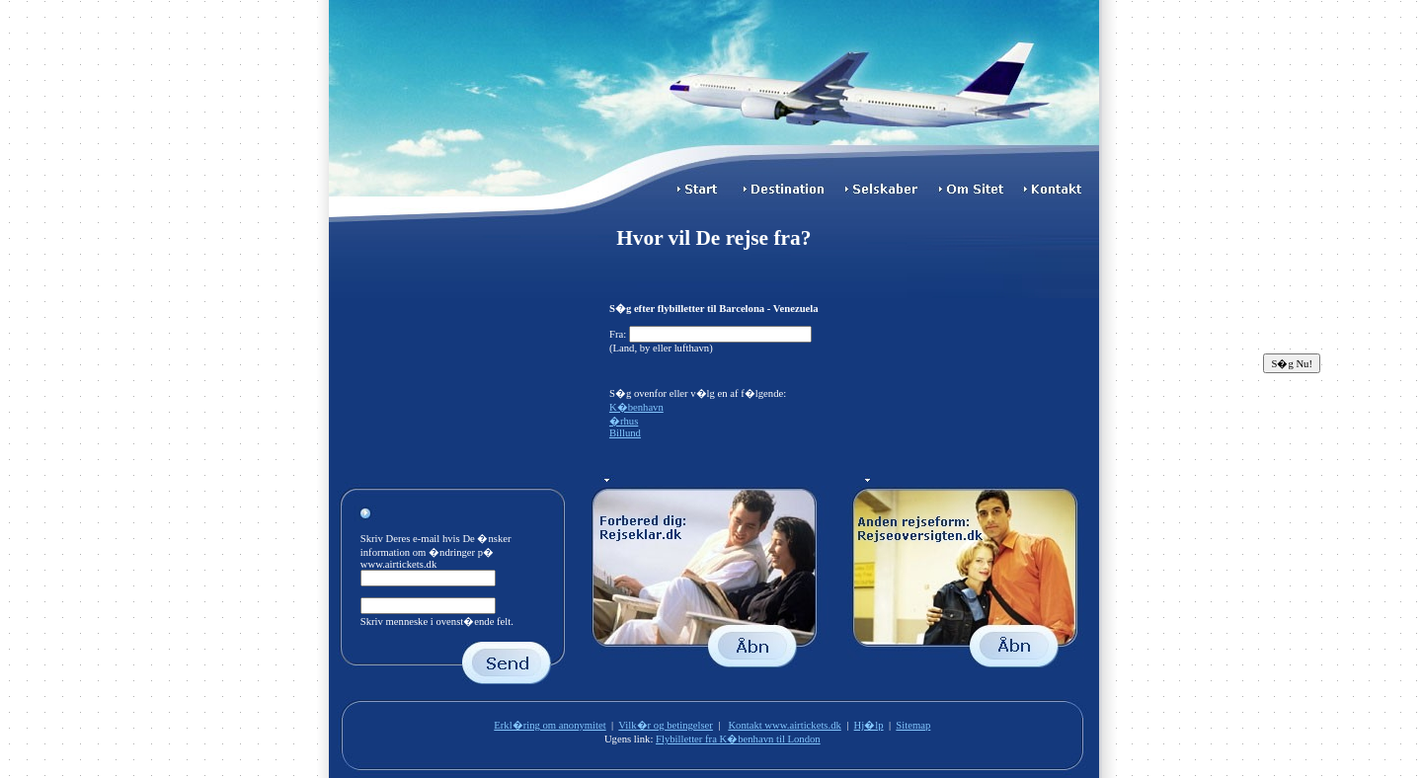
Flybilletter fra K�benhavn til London (738, 739)
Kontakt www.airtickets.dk (784, 725)
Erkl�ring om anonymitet (549, 725)
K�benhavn (636, 407)
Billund (625, 433)
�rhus (623, 421)
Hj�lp (869, 725)
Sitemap (913, 725)
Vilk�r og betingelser (665, 725)
